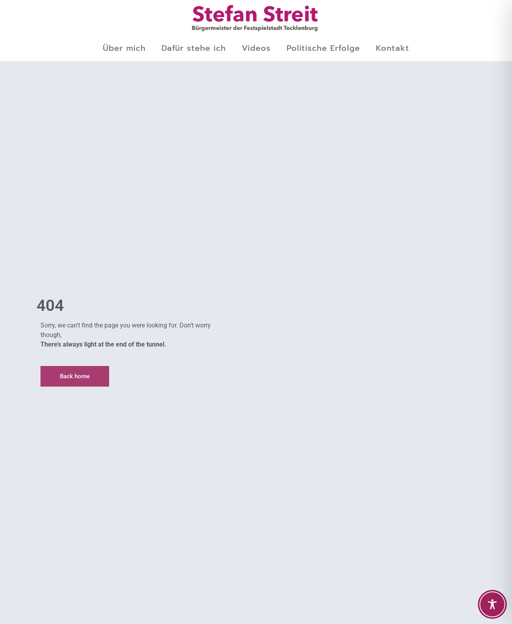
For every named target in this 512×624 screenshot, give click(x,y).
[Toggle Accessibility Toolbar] (492, 604)
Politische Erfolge (323, 48)
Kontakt (392, 48)
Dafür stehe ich (194, 48)
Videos (256, 48)
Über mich (124, 48)
